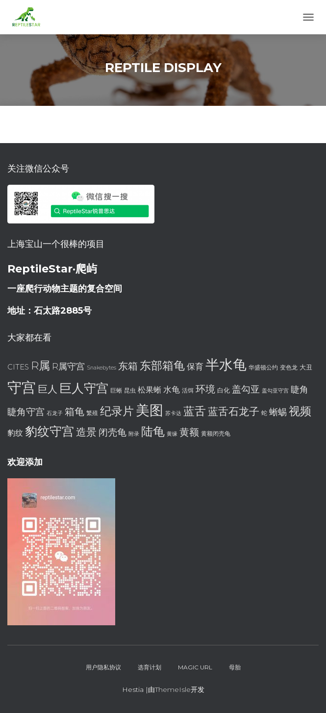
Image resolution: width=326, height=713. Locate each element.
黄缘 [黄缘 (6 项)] (172, 434)
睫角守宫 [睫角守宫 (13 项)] (26, 412)
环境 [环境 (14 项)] (205, 389)
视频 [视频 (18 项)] (300, 411)
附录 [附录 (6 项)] (133, 434)
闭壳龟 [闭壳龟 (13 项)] (112, 432)
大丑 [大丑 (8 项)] (306, 367)
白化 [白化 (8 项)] (223, 390)
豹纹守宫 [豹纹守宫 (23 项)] (49, 431)
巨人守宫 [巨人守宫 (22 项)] (83, 388)
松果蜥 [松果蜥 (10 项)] (149, 389)
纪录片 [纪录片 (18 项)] (117, 411)
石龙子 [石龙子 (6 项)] (55, 413)
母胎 (235, 667)
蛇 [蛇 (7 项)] (264, 413)
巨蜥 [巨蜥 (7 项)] (116, 390)
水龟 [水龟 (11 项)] (171, 389)
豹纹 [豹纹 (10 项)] (15, 433)
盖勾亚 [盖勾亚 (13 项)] (246, 389)
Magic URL (195, 667)
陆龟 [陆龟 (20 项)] (153, 431)
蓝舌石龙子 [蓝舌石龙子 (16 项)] (233, 411)
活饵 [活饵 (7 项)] (188, 390)
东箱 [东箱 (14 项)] (128, 366)
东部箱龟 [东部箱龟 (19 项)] (162, 365)
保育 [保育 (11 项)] (195, 366)
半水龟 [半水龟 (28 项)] (226, 364)
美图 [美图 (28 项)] (149, 410)
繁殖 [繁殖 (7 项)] (92, 413)
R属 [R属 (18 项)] (40, 365)
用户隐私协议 (103, 667)
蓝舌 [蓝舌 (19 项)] (194, 411)
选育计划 (149, 667)
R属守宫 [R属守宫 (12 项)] (68, 366)
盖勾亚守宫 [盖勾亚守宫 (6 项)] (275, 391)
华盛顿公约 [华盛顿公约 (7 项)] (263, 367)
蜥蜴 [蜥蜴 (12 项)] (278, 412)
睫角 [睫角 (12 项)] (299, 389)
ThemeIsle (173, 689)
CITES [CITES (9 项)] (18, 367)
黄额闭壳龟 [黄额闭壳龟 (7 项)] (215, 433)
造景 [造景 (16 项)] (86, 431)
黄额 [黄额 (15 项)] (189, 432)
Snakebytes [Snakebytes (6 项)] (101, 368)
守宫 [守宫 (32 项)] (21, 387)
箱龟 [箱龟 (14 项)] (74, 412)
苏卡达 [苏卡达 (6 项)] (173, 413)
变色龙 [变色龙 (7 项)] (289, 367)
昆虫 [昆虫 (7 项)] (130, 390)
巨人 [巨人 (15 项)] (47, 389)
